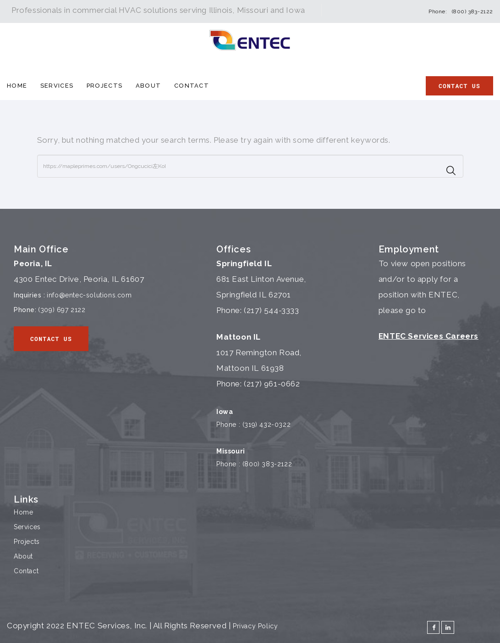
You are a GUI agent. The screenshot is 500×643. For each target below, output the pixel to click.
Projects (104, 85)
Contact (191, 85)
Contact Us (459, 86)
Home (17, 85)
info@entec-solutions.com (89, 295)
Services (56, 85)
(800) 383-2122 (472, 11)
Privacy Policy (255, 626)
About (148, 85)
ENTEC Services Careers (428, 336)
